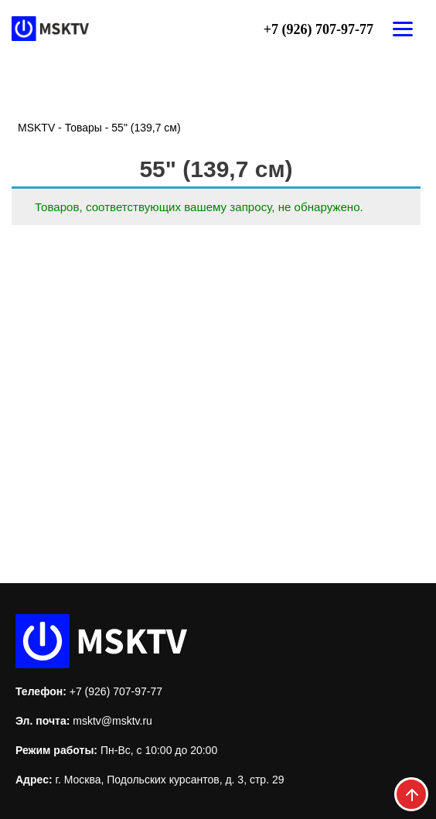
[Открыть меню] (403, 29)
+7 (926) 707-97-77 (318, 29)
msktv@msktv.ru (112, 721)
